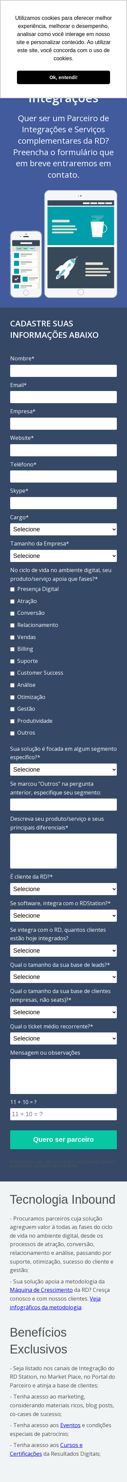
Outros (22, 732)
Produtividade (31, 721)
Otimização (27, 697)
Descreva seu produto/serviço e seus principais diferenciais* (57, 823)
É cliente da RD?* (31, 876)
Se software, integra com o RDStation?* (60, 903)
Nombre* (22, 358)
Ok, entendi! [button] (63, 77)
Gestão (22, 708)
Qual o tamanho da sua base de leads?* (60, 964)
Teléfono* (23, 464)
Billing (21, 648)
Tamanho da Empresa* (39, 543)
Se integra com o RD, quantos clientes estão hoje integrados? (58, 934)
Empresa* (23, 411)
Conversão (27, 612)
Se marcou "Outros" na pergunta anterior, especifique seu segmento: (55, 788)
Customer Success (36, 672)
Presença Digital (34, 589)
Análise (23, 685)
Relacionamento (34, 625)
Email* (18, 385)
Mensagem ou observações (45, 1052)
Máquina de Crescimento (41, 1290)
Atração (23, 601)
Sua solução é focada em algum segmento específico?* (63, 753)
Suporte (24, 661)
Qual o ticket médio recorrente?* (51, 1026)
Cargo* (19, 517)
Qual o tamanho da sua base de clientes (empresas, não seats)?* (60, 995)
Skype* (19, 490)
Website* (22, 438)
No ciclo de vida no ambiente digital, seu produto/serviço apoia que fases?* (60, 574)
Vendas (23, 637)
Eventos (70, 1425)
